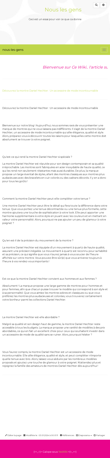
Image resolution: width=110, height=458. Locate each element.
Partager (99, 435)
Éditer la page (13, 435)
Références (67, 435)
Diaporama (84, 435)
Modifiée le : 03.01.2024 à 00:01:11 (40, 435)
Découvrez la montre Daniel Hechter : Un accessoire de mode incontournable (50, 90)
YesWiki (63, 451)
